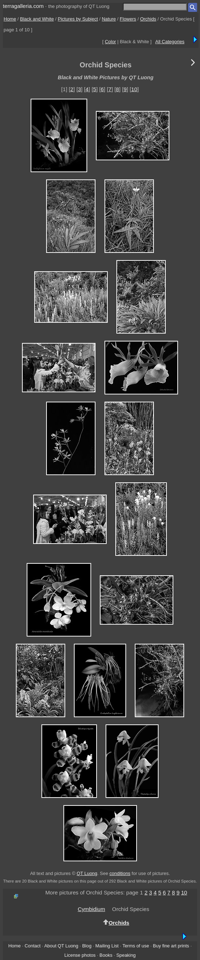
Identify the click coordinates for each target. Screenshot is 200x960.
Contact (32, 945)
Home (10, 19)
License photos (79, 955)
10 (134, 89)
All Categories (170, 41)
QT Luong (87, 873)
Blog (87, 945)
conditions (120, 873)
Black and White (37, 19)
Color (110, 41)
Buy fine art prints (171, 945)
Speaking (126, 955)
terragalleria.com (23, 6)
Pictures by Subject (78, 19)
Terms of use (136, 945)
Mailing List (107, 945)
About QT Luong (61, 945)
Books (105, 955)
